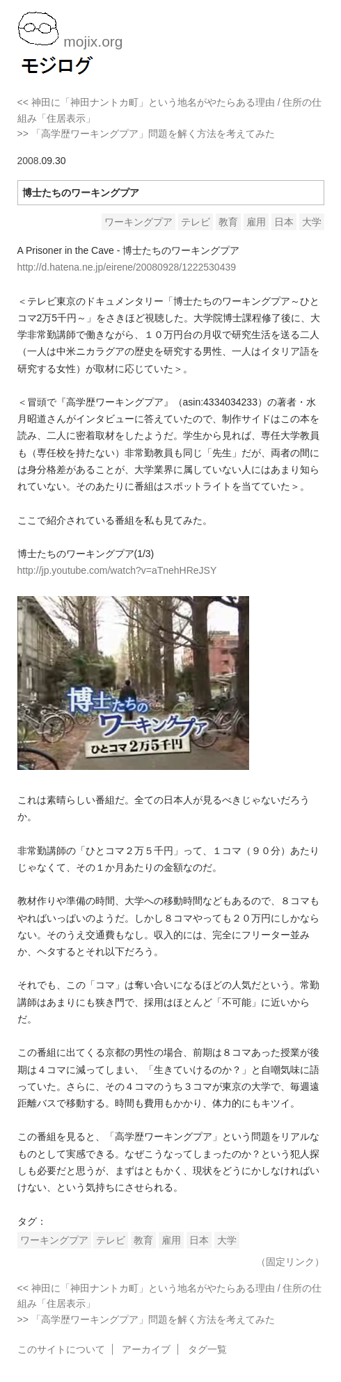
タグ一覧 (207, 1349)
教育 (228, 221)
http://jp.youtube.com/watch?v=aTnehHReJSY (117, 570)
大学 (312, 221)
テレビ (195, 221)
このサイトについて (61, 1349)
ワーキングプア (138, 221)
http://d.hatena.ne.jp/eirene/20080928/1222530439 (127, 267)
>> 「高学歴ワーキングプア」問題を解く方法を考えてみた (146, 133)
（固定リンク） (290, 1261)
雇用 (256, 221)
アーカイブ (146, 1349)
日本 (284, 221)
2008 (28, 160)
